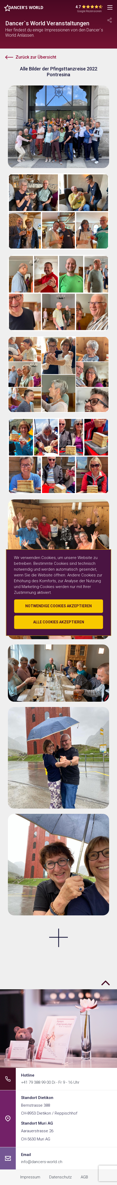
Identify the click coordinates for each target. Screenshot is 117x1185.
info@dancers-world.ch (41, 1161)
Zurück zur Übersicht (36, 57)
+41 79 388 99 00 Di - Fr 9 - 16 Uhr (50, 1082)
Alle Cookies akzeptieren (58, 622)
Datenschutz (60, 1177)
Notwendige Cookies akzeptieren (58, 606)
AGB (84, 1177)
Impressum (30, 1177)
